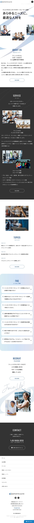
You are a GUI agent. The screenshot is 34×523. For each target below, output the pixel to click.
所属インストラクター (6, 470)
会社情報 (4, 462)
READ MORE (17, 80)
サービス (4, 466)
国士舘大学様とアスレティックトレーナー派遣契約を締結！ (15, 254)
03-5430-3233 (18, 440)
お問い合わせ (5, 486)
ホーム (3, 458)
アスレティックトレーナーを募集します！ (11, 260)
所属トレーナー (5, 474)
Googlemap (17, 507)
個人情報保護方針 (17, 513)
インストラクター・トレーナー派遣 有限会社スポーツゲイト (6, 2)
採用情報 (4, 478)
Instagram (16, 498)
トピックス (4, 482)
